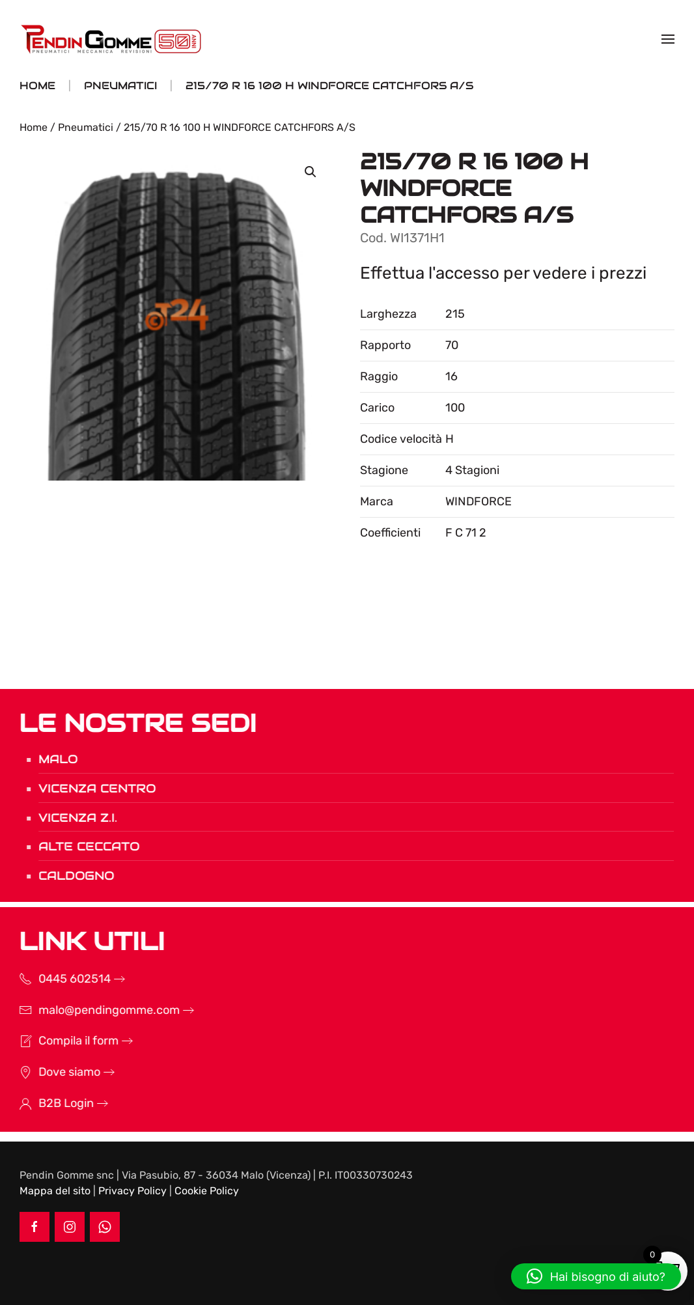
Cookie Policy (206, 1191)
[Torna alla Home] (113, 39)
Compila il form (61, 1040)
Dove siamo (52, 1072)
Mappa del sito (55, 1191)
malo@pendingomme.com (92, 1010)
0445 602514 (58, 979)
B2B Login (49, 1103)
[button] (667, 39)
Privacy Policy (132, 1191)
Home (34, 127)
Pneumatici (85, 127)
